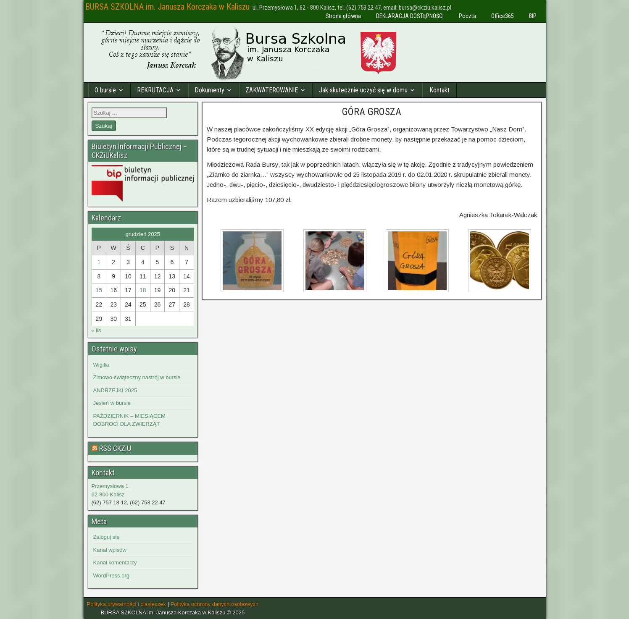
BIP (533, 16)
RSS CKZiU (115, 448)
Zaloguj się (106, 537)
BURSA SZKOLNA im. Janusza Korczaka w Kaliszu (167, 7)
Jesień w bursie (112, 403)
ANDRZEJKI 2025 (115, 390)
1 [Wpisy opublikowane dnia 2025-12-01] (98, 262)
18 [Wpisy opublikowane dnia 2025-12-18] (142, 290)
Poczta (467, 16)
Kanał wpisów (110, 550)
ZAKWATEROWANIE (271, 90)
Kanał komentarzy (115, 562)
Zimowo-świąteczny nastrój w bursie (137, 377)
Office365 (502, 16)
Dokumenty (209, 90)
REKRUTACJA (155, 90)
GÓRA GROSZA (371, 112)
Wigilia (101, 365)
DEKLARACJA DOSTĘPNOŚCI (410, 16)
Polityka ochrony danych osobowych (215, 604)
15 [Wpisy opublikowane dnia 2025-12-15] (99, 290)
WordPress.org (111, 575)
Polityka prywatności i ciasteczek (126, 604)
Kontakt (439, 90)
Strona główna (343, 16)
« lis (96, 330)
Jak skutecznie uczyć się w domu (363, 90)
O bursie (105, 90)
